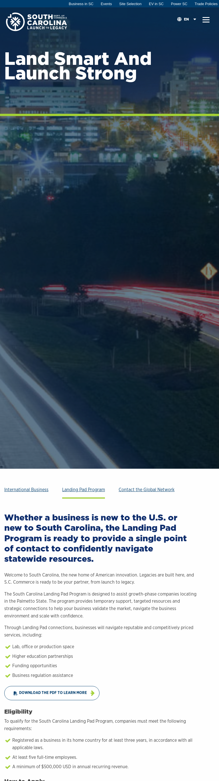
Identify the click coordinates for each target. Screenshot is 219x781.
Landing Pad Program (83, 489)
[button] (206, 20)
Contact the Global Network (147, 489)
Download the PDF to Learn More (50, 693)
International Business (26, 489)
